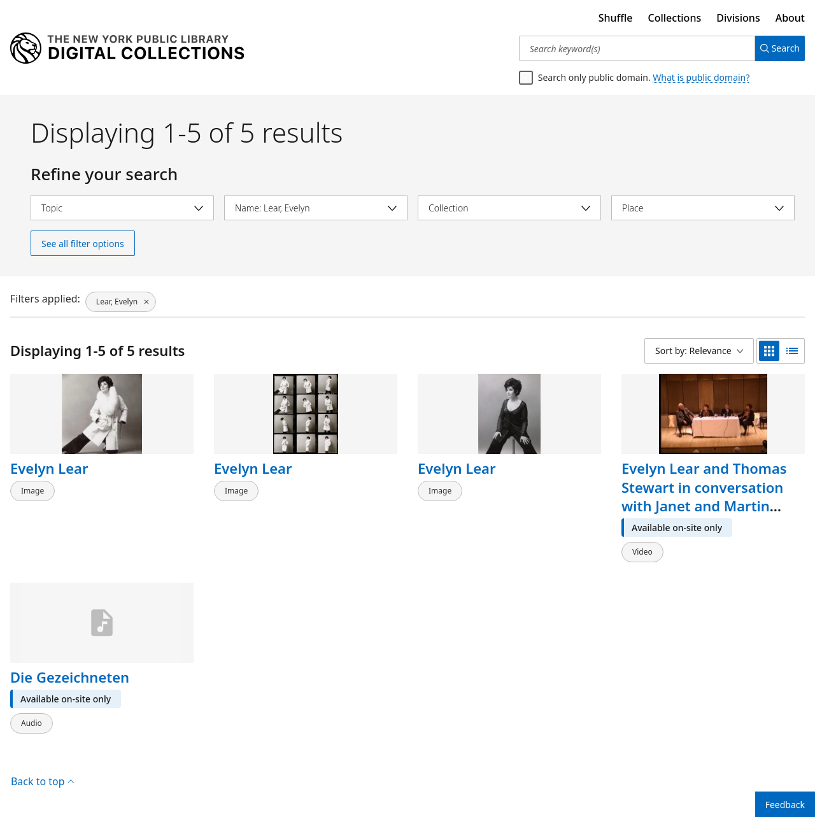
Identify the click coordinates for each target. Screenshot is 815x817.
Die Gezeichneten (69, 670)
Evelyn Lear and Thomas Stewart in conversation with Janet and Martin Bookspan (704, 496)
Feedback (785, 805)
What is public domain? (701, 77)
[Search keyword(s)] (632, 48)
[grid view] (769, 351)
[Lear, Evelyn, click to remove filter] (120, 299)
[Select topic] (122, 207)
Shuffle (616, 18)
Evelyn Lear (49, 468)
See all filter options (82, 244)
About (790, 18)
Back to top (42, 769)
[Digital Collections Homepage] (127, 48)
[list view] (792, 351)
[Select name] (316, 207)
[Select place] (703, 207)
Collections (675, 18)
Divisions (738, 18)
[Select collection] (509, 207)
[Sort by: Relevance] (699, 351)
